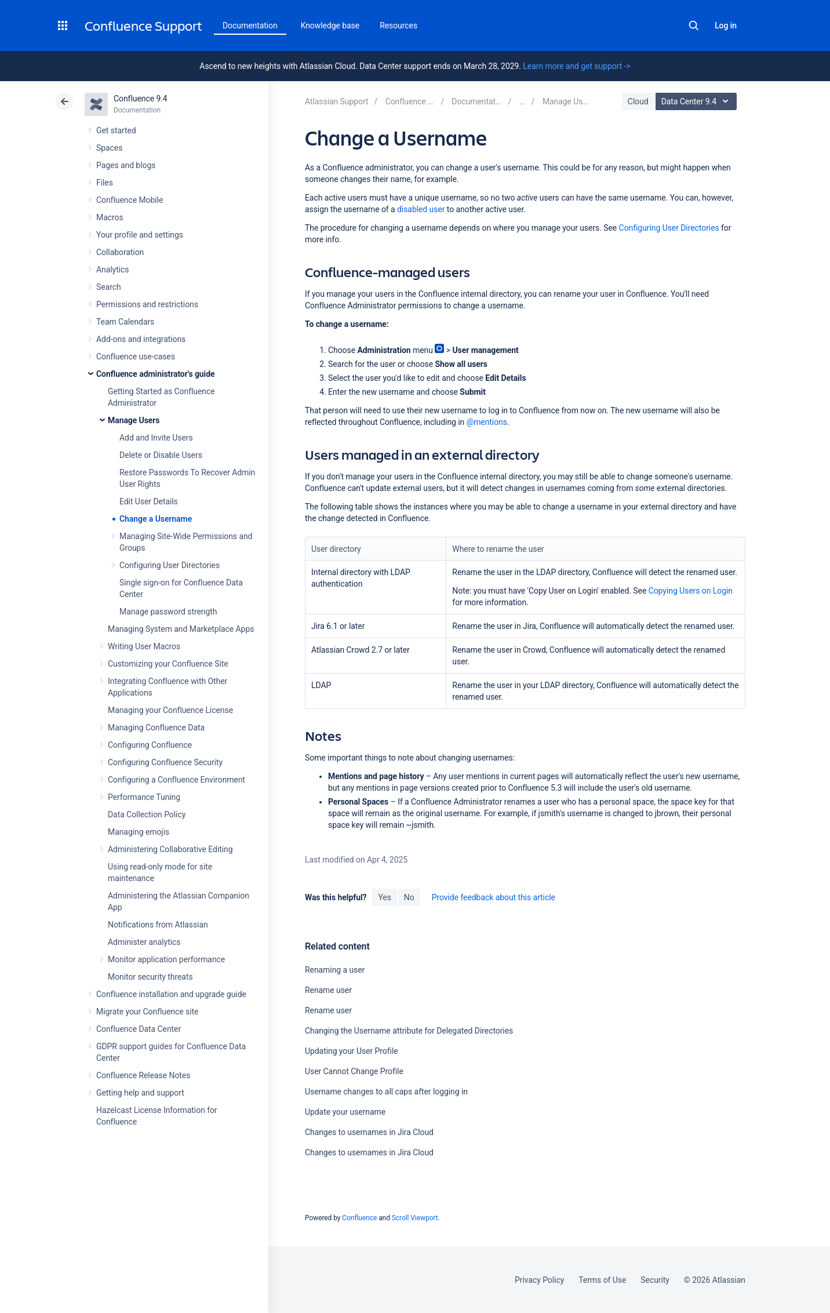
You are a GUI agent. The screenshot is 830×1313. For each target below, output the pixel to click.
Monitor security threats (150, 976)
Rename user (328, 990)
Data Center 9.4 (697, 101)
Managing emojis (138, 831)
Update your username (345, 1111)
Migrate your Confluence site (147, 1011)
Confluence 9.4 (141, 98)
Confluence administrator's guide (155, 374)
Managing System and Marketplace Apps (181, 629)
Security (654, 1280)
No (409, 897)
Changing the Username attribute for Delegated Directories (409, 1030)
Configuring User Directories (169, 565)
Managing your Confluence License (170, 710)
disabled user (421, 209)
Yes (384, 897)
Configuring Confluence (150, 745)
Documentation (250, 25)
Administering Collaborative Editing (170, 849)
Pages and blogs (125, 165)
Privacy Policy (539, 1280)
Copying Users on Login (691, 590)
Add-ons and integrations (140, 339)
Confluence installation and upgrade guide (171, 994)
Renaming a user (335, 969)
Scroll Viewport (415, 1218)
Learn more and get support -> (576, 66)
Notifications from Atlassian (158, 924)
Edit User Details (148, 501)
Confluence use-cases (135, 356)
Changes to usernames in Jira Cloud (369, 1132)
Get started (116, 130)
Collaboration (120, 252)
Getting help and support (140, 1092)
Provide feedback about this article (493, 897)
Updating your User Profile (351, 1051)
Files (104, 182)
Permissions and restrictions (147, 304)
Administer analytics (144, 942)
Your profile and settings (139, 234)
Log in (726, 25)
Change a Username (155, 518)
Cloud (638, 101)
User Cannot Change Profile (354, 1071)
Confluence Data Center (138, 1029)
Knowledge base (330, 25)
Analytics (112, 269)
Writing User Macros (144, 646)
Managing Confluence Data (156, 727)
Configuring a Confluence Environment (176, 779)
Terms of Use (602, 1280)
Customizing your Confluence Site (168, 663)
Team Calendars (125, 321)
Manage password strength (168, 611)
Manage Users (133, 420)
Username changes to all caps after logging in (386, 1091)
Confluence (359, 1218)
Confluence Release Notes (143, 1075)
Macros (109, 217)
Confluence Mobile (129, 200)
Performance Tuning (144, 797)
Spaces (109, 147)
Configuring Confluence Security (165, 762)
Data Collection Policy (146, 814)
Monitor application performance (166, 959)
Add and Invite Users (156, 437)
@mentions (487, 422)
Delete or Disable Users (160, 455)
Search (694, 25)
